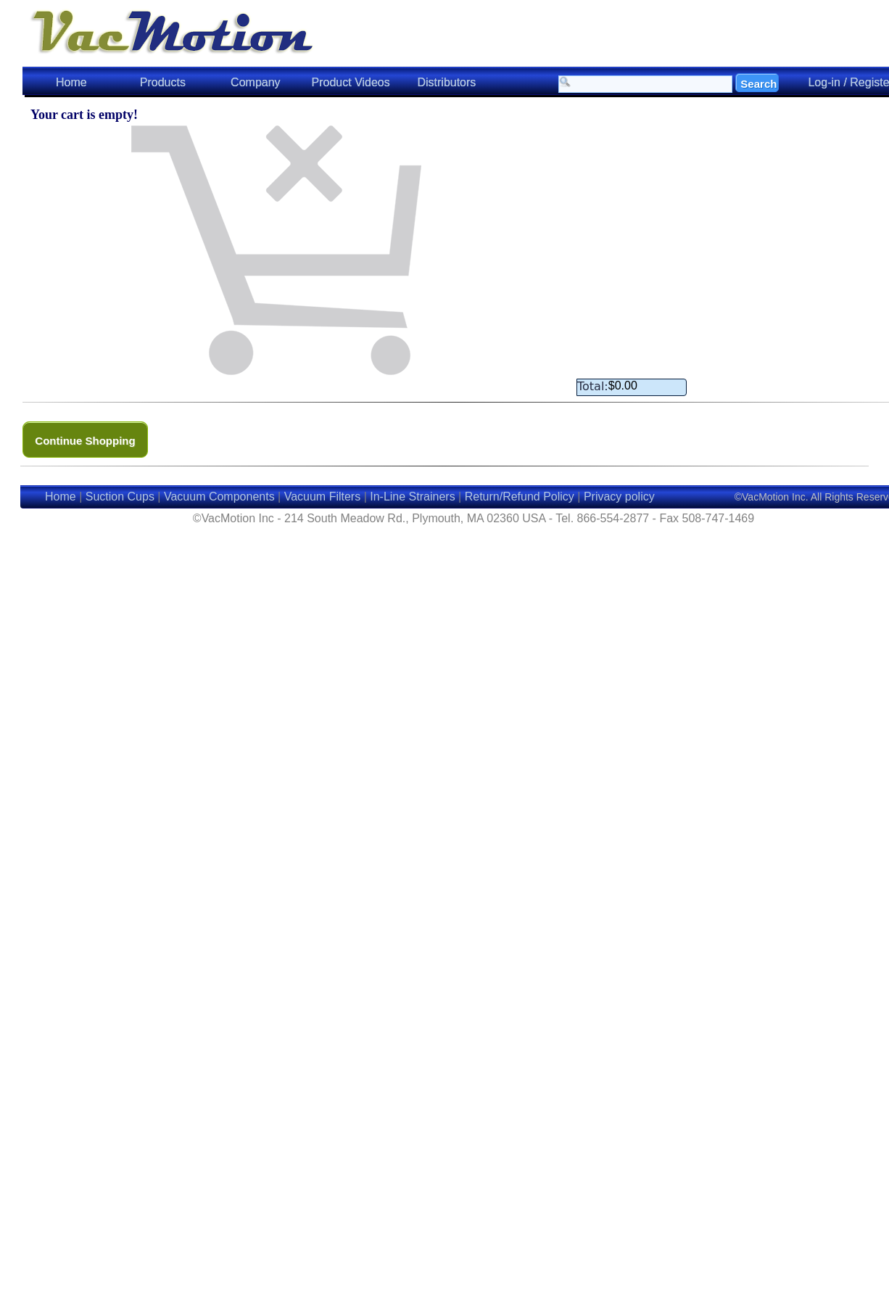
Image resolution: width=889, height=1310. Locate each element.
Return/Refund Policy (519, 496)
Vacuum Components (219, 496)
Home (71, 82)
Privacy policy (619, 496)
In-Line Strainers (412, 496)
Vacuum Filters (322, 496)
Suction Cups (120, 496)
